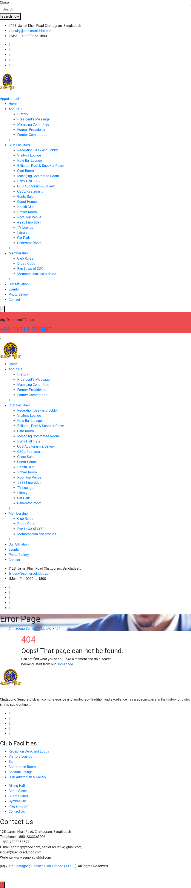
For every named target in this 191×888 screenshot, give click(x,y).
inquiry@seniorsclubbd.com (31, 31)
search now (10, 16)
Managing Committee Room (38, 176)
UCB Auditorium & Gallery (36, 186)
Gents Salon (26, 197)
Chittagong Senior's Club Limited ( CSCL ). (46, 866)
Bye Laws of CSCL (31, 269)
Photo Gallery (19, 294)
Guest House (27, 202)
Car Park (23, 238)
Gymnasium (17, 801)
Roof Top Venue (29, 217)
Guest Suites (18, 796)
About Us (15, 109)
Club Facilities (19, 145)
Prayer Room (27, 212)
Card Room (25, 171)
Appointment (10, 99)
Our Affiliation (19, 284)
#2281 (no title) (29, 222)
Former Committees (32, 135)
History (22, 114)
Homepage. (65, 664)
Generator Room (29, 243)
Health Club (25, 207)
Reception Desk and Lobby (37, 150)
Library (22, 233)
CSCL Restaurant (30, 191)
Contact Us (17, 811)
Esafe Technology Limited (71, 875)
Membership (18, 253)
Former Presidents (31, 130)
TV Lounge (25, 227)
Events (14, 289)
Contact (14, 300)
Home (13, 104)
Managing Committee (33, 124)
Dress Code (26, 264)
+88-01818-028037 (26, 329)
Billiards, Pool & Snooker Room (40, 166)
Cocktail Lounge (21, 772)
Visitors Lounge (29, 155)
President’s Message (33, 119)
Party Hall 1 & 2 (28, 181)
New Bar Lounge (29, 160)
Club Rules (25, 258)
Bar (11, 762)
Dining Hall (17, 786)
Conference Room (22, 767)
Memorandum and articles (36, 274)
